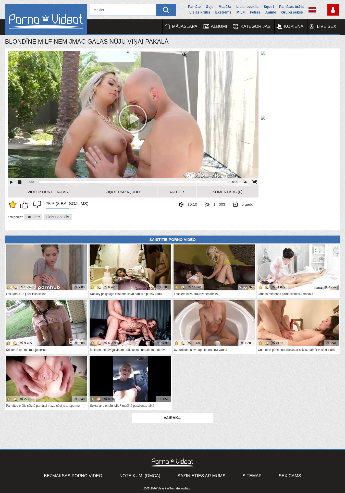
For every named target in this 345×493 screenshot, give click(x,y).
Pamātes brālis (291, 7)
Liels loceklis (247, 7)
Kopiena (293, 26)
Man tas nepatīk (36, 204)
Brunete (33, 217)
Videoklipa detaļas (48, 192)
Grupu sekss (292, 12)
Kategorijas (256, 26)
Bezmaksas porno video (73, 475)
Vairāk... (172, 417)
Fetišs (255, 12)
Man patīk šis (25, 204)
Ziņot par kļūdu (123, 192)
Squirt (269, 7)
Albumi (219, 26)
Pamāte (194, 7)
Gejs (209, 7)
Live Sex (326, 26)
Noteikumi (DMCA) (140, 475)
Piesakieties (333, 10)
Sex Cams (290, 475)
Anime (270, 12)
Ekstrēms (223, 12)
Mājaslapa (184, 26)
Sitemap (252, 475)
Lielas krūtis (199, 12)
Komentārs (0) (228, 192)
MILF (241, 12)
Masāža (225, 7)
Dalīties (177, 192)
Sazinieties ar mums (201, 475)
